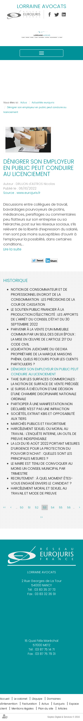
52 (36, 507)
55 (60, 507)
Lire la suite (12, 249)
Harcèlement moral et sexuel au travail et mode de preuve (39, 491)
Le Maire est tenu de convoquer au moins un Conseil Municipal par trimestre (42, 468)
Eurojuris (59, 704)
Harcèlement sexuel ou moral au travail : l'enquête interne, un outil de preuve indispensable (43, 433)
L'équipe (37, 699)
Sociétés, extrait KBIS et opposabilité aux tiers (43, 416)
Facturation (29, 704)
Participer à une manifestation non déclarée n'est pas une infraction (42, 406)
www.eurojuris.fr (28, 193)
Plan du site (45, 708)
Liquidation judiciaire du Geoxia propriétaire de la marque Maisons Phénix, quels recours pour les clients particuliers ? (44, 357)
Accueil (4, 699)
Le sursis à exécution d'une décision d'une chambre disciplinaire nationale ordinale (43, 393)
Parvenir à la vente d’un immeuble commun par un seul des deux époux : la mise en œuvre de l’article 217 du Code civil (43, 337)
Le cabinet (20, 699)
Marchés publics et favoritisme (38, 423)
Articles (62, 708)
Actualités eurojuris (43, 102)
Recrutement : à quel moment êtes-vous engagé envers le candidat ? (42, 481)
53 (44, 507)
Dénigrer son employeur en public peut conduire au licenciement (45, 372)
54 (52, 507)
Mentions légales (23, 708)
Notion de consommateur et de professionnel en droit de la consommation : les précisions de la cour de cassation (43, 297)
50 (21, 507)
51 (29, 507)
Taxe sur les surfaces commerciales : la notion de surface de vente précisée (45, 382)
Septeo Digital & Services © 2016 (63, 717)
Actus (23, 102)
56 (69, 507)
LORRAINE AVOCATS (41, 6)
